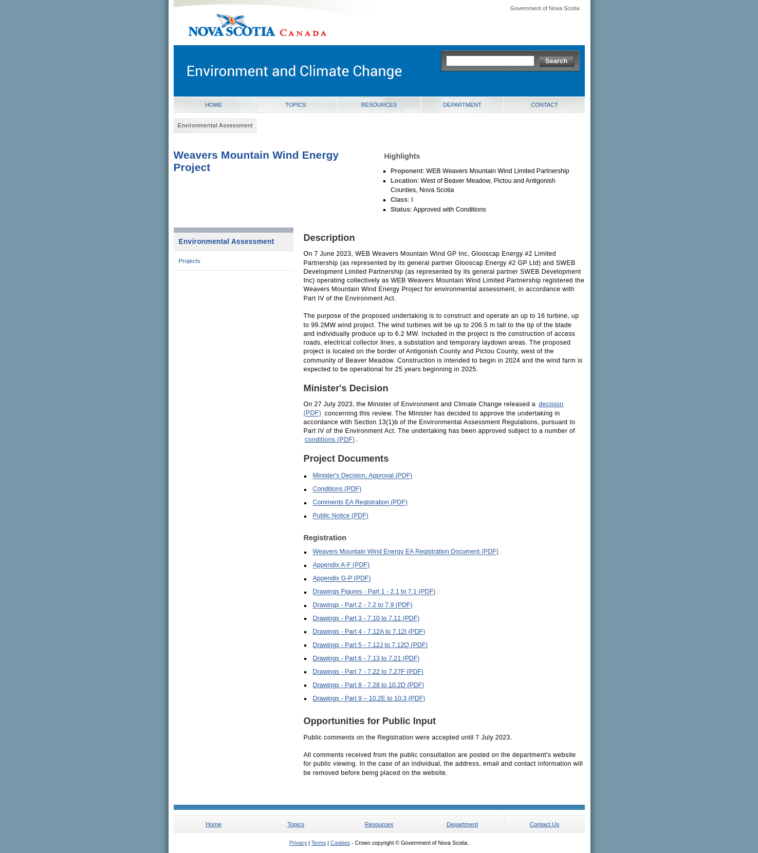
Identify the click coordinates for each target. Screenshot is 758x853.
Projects (189, 260)
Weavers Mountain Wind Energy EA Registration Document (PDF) (405, 552)
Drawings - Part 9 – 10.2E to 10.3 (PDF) (369, 698)
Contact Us (545, 824)
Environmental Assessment (226, 241)
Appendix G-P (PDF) (342, 578)
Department (462, 105)
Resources (379, 105)
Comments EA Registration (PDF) (360, 502)
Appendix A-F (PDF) (341, 565)
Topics (295, 105)
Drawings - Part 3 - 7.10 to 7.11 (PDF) (366, 618)
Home (213, 105)
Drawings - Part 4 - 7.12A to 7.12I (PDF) (369, 631)
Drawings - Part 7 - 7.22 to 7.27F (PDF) (368, 671)
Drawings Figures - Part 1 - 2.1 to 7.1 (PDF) (374, 592)
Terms (318, 843)
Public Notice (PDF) (340, 516)
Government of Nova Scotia (544, 8)
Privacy (298, 843)
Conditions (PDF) (337, 489)
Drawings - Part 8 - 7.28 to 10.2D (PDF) (368, 685)
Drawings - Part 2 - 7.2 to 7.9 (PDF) (363, 605)
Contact (544, 105)
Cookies (340, 843)
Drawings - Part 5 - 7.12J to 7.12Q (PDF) (370, 645)
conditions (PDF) (330, 439)
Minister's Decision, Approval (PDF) (363, 476)
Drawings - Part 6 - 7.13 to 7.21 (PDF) (366, 658)
